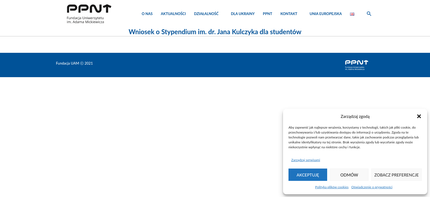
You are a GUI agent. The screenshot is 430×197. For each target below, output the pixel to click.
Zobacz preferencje (396, 174)
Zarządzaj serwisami (305, 160)
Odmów (349, 174)
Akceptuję (308, 174)
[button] (419, 116)
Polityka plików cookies (332, 187)
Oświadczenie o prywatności (371, 187)
